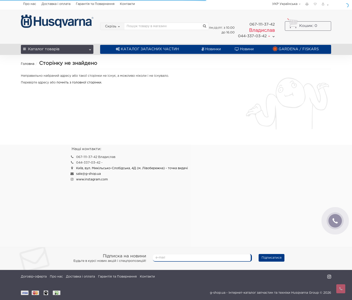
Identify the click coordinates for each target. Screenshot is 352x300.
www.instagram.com (92, 177)
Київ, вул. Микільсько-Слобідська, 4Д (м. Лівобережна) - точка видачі (132, 166)
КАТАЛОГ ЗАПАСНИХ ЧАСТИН (147, 47)
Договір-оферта (34, 275)
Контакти (127, 4)
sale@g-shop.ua (88, 172)
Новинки (211, 47)
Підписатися (272, 256)
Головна (27, 62)
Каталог (57, 46)
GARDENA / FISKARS (296, 47)
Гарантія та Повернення (95, 4)
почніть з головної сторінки (79, 80)
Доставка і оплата (56, 4)
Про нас (29, 4)
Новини (244, 47)
